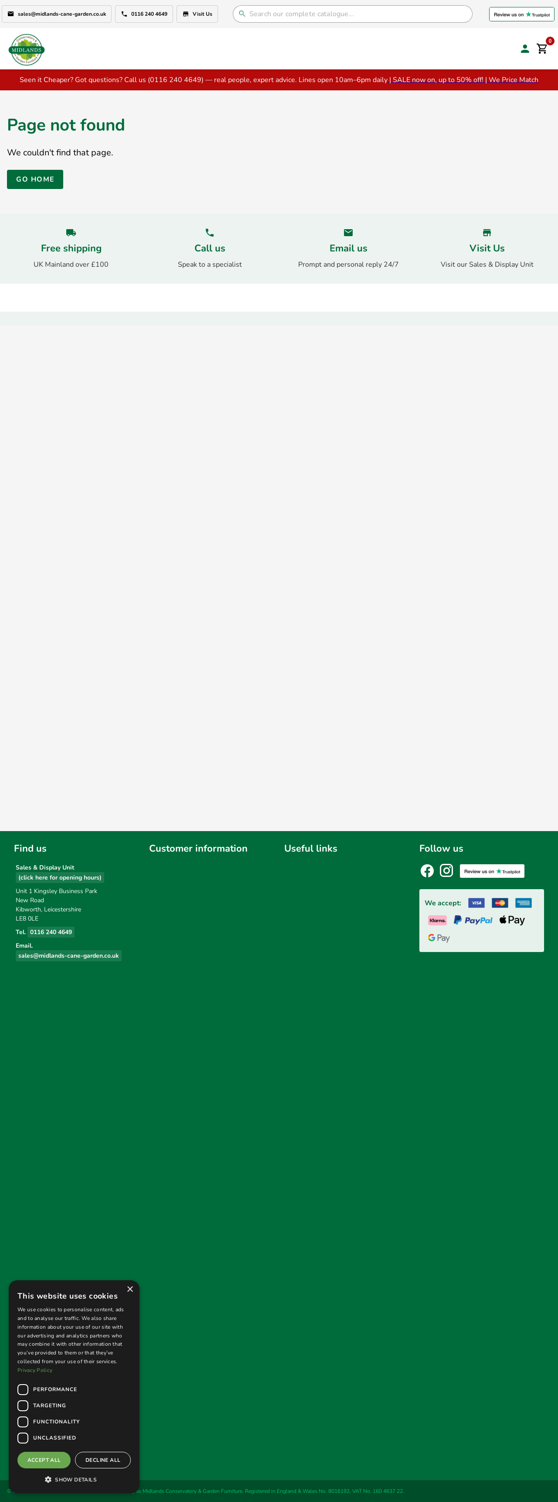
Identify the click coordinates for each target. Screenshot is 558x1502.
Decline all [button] (102, 1460)
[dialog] (74, 1386)
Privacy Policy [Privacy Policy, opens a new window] (34, 1370)
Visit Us (197, 13)
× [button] (129, 1289)
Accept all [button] (44, 1460)
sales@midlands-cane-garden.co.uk (56, 13)
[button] (74, 1479)
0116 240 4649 (144, 13)
